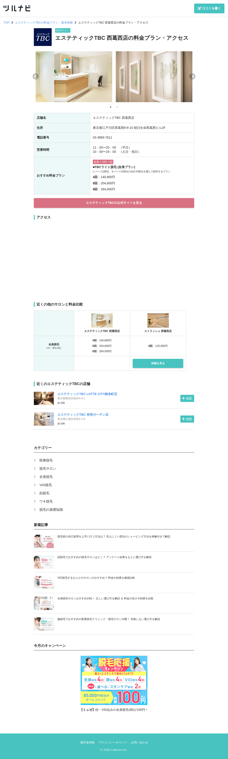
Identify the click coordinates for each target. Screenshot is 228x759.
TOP (7, 22)
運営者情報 (87, 742)
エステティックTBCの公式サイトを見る (114, 203)
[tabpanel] (74, 76)
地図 (187, 398)
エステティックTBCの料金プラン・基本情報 (44, 22)
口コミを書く (209, 8)
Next (192, 76)
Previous (35, 76)
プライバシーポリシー (112, 742)
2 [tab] (117, 107)
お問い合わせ (139, 742)
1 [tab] (110, 107)
